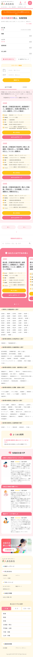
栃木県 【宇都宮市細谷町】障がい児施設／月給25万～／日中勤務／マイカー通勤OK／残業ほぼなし (16, 189)
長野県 (25, 322)
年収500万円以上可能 (19, 379)
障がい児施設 (27, 362)
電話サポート (19, 586)
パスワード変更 (6, 578)
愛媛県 (14, 331)
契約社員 (15, 428)
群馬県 (25, 317)
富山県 (2, 322)
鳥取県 (2, 328)
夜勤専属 (10, 408)
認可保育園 (4, 352)
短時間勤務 (4, 410)
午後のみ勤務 (27, 408)
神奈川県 (20, 319)
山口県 (25, 328)
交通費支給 (21, 375)
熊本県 (14, 333)
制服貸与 (3, 384)
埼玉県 (2, 319)
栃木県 (19, 317)
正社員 (2, 428)
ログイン (18, 575)
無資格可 (29, 392)
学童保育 (9, 359)
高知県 (19, 331)
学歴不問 (23, 395)
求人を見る (16, 132)
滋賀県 (25, 324)
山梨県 (19, 322)
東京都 (14, 319)
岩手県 (14, 314)
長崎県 (8, 333)
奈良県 (19, 326)
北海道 (2, 314)
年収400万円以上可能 (6, 379)
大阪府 (8, 326)
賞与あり (18, 372)
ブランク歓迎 (14, 392)
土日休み (28, 406)
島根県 (8, 328)
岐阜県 (2, 324)
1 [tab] (14, 305)
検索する (16, 80)
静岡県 (8, 324)
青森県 (8, 314)
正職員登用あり (13, 415)
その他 (2, 364)
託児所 (2, 359)
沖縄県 (9, 336)
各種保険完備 (4, 375)
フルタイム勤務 (5, 406)
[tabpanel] (14, 278)
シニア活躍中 (16, 395)
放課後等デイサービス (6, 357)
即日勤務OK (4, 417)
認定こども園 (21, 352)
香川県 (8, 331)
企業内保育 (27, 357)
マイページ (13, 97)
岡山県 (14, 328)
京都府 (2, 326)
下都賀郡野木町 (11, 344)
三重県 (19, 324)
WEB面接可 (4, 420)
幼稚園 (19, 355)
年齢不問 (3, 397)
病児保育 (22, 359)
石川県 (8, 322)
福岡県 (25, 331)
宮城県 (19, 314)
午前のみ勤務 (18, 408)
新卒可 (2, 395)
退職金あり (4, 372)
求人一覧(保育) (12, 7)
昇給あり (11, 372)
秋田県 (25, 314)
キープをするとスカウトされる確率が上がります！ (16, 13)
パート (8, 428)
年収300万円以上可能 (26, 377)
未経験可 (22, 392)
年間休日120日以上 (27, 372)
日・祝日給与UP (5, 382)
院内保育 (16, 359)
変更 (30, 36)
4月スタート (28, 417)
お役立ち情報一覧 (7, 597)
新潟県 (26, 319)
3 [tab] (18, 305)
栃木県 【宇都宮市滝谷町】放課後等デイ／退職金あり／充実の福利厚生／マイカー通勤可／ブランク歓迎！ (16, 108)
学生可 (8, 395)
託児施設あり (4, 377)
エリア (4, 75)
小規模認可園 (12, 352)
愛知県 (14, 324)
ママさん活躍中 (5, 392)
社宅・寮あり (13, 375)
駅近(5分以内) (19, 410)
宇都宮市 (3, 344)
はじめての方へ (6, 586)
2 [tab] (16, 305)
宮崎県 (25, 333)
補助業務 (20, 417)
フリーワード (4, 70)
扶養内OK (13, 406)
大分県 (19, 333)
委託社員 (21, 428)
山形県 (2, 317)
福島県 (8, 317)
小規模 (11, 413)
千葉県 (8, 319)
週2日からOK (28, 413)
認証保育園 (4, 355)
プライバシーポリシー (21, 648)
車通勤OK (11, 410)
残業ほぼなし (12, 417)
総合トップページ (9, 566)
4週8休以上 (21, 406)
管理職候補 (22, 415)
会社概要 (5, 648)
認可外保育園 (12, 355)
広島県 (19, 328)
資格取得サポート (14, 377)
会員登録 (5, 575)
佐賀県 (2, 333)
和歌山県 (26, 326)
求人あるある (4, 7)
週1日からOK (19, 413)
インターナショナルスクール (8, 362)
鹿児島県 (3, 336)
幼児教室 (20, 362)
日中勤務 (3, 408)
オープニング (4, 413)
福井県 (14, 322)
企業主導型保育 (18, 357)
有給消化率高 (14, 382)
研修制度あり (23, 382)
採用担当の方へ (6, 589)
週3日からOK (4, 415)
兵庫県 (14, 326)
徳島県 (2, 331)
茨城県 (14, 317)
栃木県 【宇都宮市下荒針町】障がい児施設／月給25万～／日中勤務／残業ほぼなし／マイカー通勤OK (16, 149)
